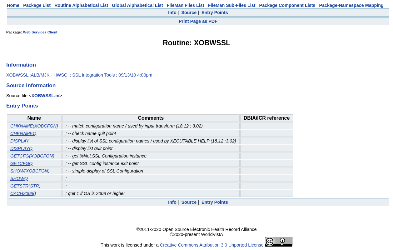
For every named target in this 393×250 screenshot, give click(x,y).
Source (188, 12)
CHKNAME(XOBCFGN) (34, 125)
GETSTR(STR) (25, 185)
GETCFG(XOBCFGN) (32, 155)
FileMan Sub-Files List (232, 5)
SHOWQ (19, 178)
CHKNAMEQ (23, 133)
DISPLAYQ (21, 148)
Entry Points (214, 12)
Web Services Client (40, 32)
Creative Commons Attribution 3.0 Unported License (212, 245)
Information (21, 65)
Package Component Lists (287, 5)
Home (13, 5)
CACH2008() (23, 193)
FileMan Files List (185, 5)
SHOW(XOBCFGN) (30, 170)
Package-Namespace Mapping (351, 5)
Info (172, 12)
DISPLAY (19, 140)
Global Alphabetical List (137, 5)
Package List (37, 5)
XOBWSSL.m (45, 95)
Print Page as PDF (198, 21)
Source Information (31, 85)
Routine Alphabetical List (81, 5)
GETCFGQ (21, 163)
